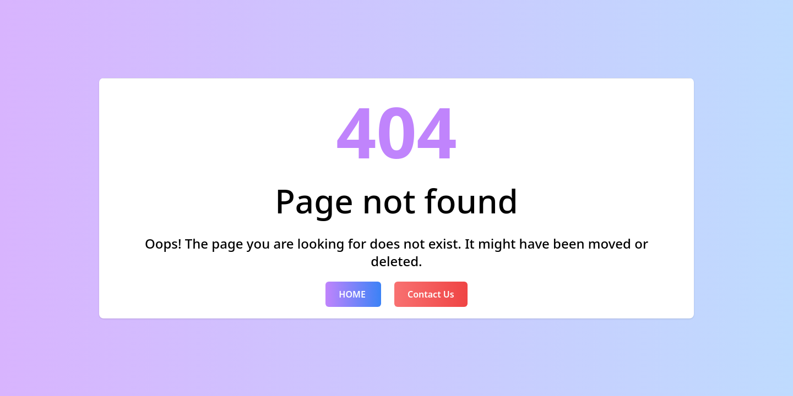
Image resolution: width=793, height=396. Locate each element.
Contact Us (431, 294)
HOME (353, 294)
